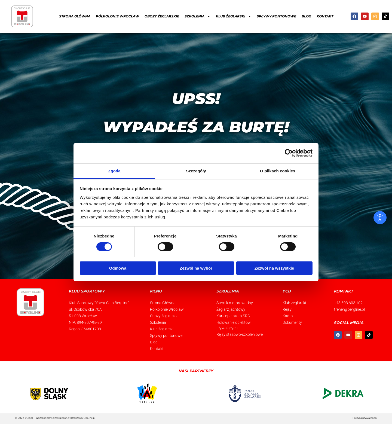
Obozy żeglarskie (162, 16)
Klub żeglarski (161, 329)
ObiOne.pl (89, 417)
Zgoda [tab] (114, 170)
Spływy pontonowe (276, 16)
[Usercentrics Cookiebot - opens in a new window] (289, 153)
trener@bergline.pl (349, 309)
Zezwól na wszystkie (274, 268)
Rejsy (287, 309)
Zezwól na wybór (196, 268)
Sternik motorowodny (234, 303)
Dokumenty (292, 322)
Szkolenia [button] (197, 16)
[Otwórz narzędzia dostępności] (380, 217)
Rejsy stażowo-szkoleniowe (239, 334)
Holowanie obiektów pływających (233, 325)
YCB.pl (29, 417)
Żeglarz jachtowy (230, 309)
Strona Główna (74, 16)
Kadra (288, 316)
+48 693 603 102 (348, 303)
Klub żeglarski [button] (233, 16)
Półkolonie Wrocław (117, 16)
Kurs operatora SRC (233, 316)
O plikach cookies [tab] (277, 170)
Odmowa (117, 268)
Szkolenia (158, 322)
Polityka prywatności (365, 417)
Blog (306, 16)
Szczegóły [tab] (196, 170)
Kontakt (325, 16)
